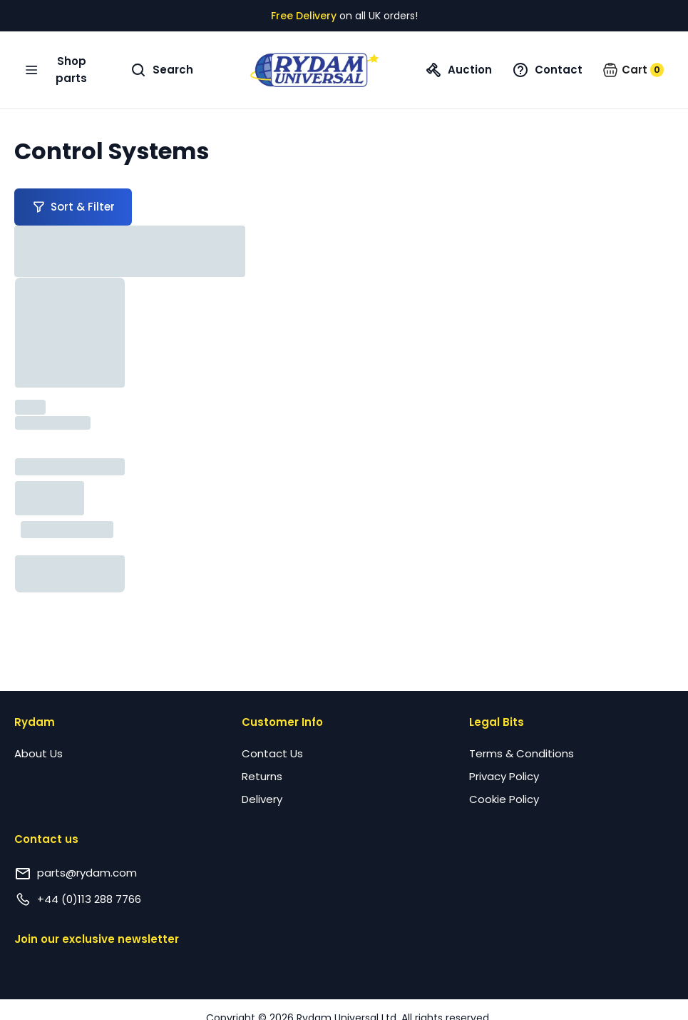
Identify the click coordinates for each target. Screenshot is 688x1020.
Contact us (46, 839)
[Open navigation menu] (61, 70)
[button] (633, 70)
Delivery (262, 799)
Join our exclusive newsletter (96, 938)
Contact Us (272, 753)
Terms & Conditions (521, 753)
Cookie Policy (504, 799)
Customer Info (282, 721)
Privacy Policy (504, 776)
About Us (38, 753)
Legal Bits (496, 721)
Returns (262, 776)
